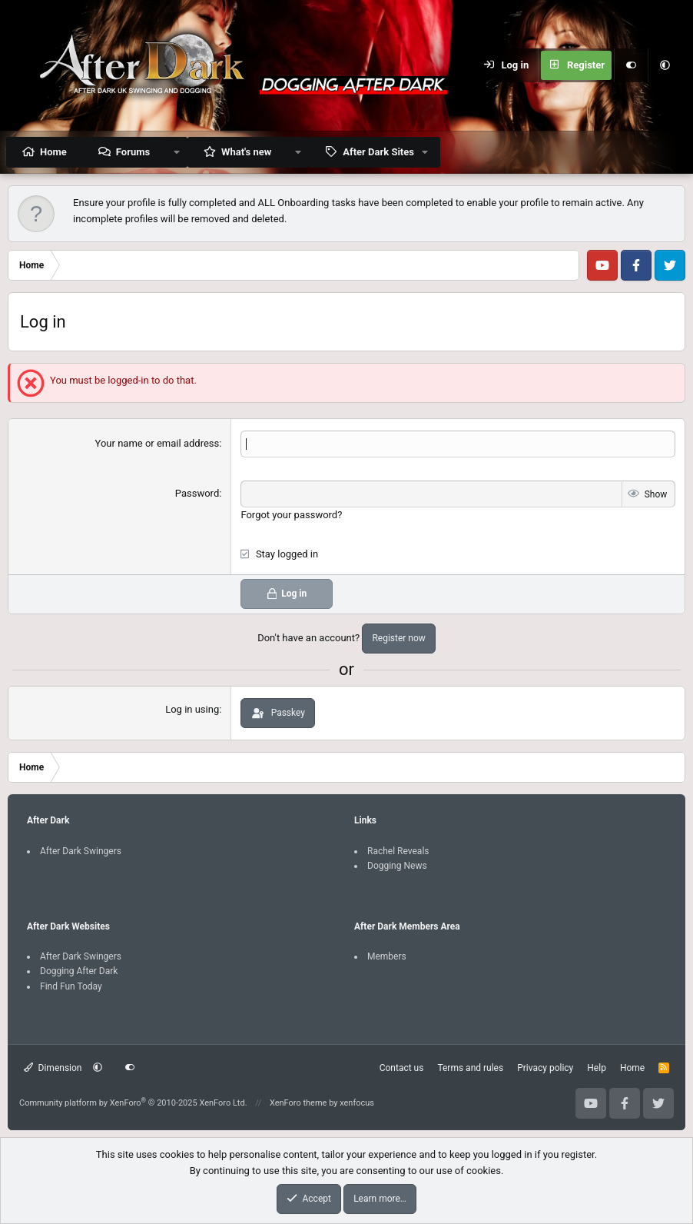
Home (53, 152)
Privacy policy (545, 1067)
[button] (664, 65)
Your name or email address (157, 443)
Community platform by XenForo (133, 1103)
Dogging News (397, 865)
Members (386, 956)
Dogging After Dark (79, 971)
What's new (246, 152)
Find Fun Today (71, 985)
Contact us (402, 1067)
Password (197, 493)
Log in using (192, 709)
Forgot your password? (291, 515)
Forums (133, 152)
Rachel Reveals (398, 850)
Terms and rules (470, 1067)
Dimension (52, 1067)
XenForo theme (298, 1103)
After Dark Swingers (80, 850)
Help (596, 1067)
